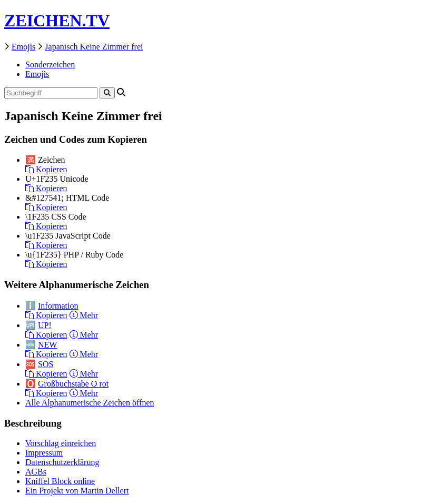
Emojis (23, 46)
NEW (47, 344)
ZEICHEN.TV (57, 20)
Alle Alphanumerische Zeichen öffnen (89, 402)
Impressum (44, 452)
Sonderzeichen (50, 64)
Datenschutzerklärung (62, 462)
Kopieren (46, 169)
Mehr (84, 315)
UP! (45, 325)
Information (58, 305)
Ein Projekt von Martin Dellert (77, 490)
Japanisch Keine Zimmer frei (94, 46)
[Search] (107, 92)
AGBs (35, 471)
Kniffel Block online (60, 481)
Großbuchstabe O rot (73, 383)
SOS (45, 364)
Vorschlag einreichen (60, 443)
